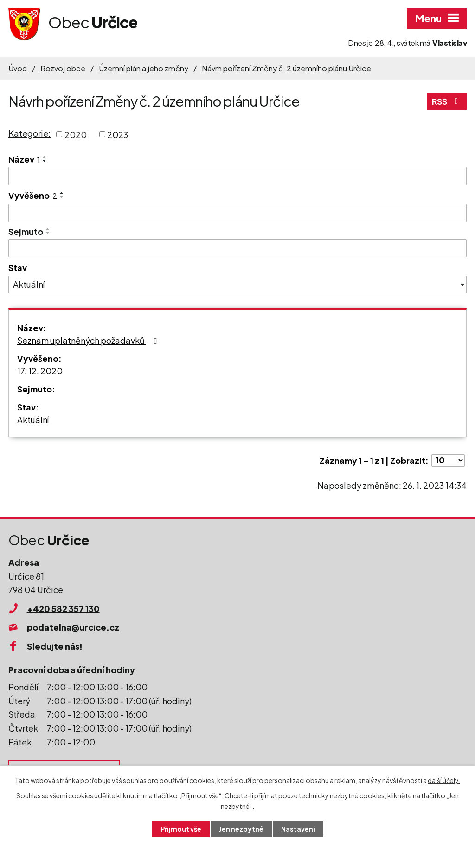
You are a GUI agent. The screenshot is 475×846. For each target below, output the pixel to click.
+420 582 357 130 (63, 608)
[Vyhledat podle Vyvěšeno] (237, 213)
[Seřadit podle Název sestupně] (45, 161)
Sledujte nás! (55, 646)
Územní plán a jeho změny (143, 68)
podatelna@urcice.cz (73, 627)
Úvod (17, 68)
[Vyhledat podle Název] (237, 176)
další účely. (444, 780)
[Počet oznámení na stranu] (448, 460)
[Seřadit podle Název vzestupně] (45, 157)
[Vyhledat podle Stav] (237, 284)
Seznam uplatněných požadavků (88, 340)
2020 (75, 134)
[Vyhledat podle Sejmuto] (237, 248)
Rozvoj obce (62, 68)
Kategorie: (29, 133)
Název (24, 159)
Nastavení (298, 829)
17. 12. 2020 (40, 371)
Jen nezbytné (241, 829)
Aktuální (33, 419)
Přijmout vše (180, 829)
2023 (117, 134)
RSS (447, 101)
